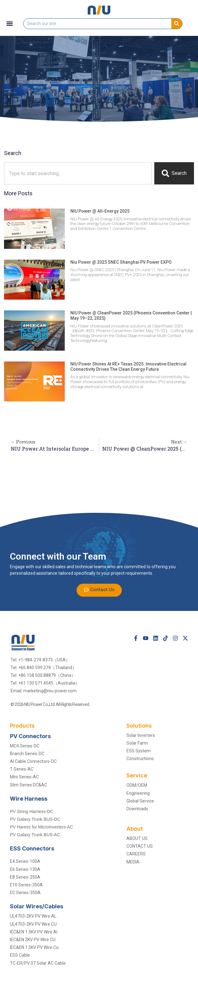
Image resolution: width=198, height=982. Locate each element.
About (134, 828)
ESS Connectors (32, 848)
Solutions (139, 725)
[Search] (176, 24)
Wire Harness (28, 798)
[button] (10, 24)
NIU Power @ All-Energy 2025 (100, 211)
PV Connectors (30, 736)
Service (136, 775)
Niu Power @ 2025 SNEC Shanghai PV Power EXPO (121, 262)
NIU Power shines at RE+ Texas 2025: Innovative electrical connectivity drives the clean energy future (128, 366)
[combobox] (78, 173)
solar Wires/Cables (36, 906)
